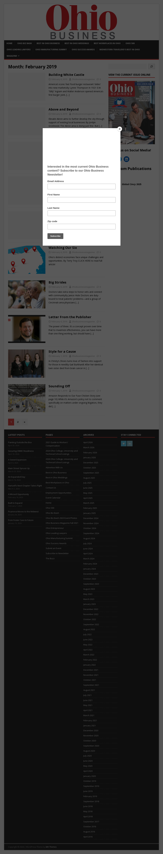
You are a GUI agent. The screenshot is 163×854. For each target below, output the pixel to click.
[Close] (119, 129)
